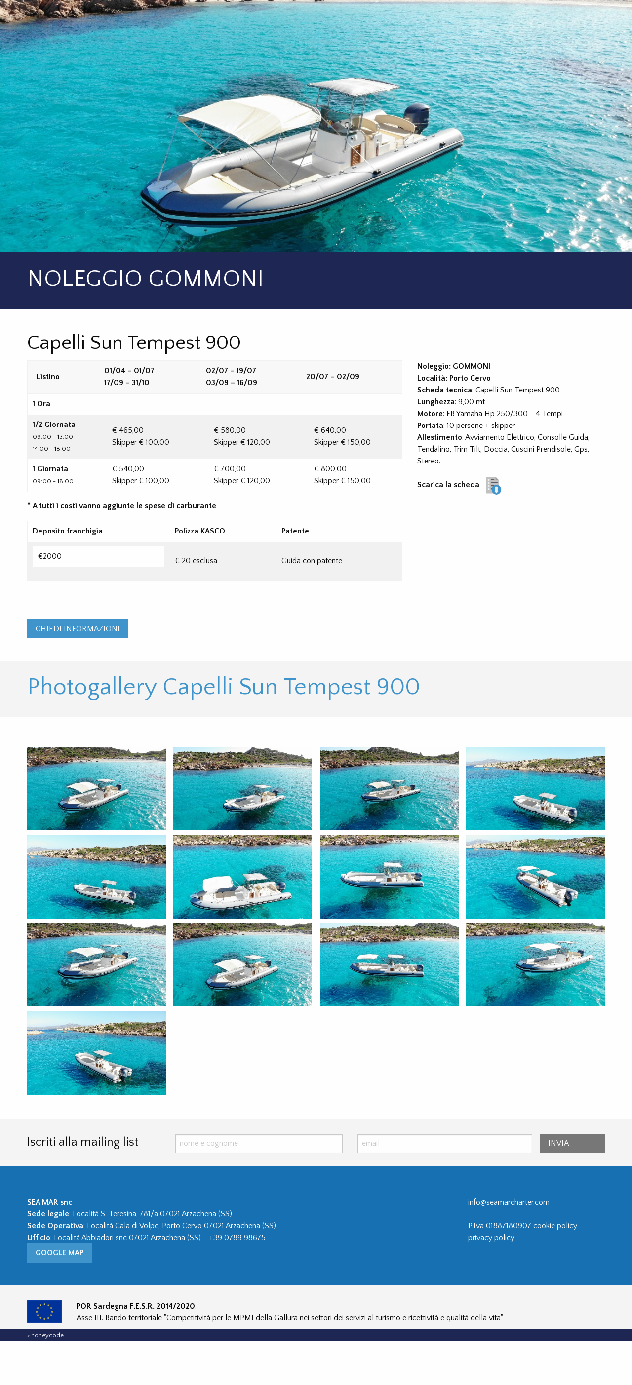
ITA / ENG (564, 22)
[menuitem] (213, 23)
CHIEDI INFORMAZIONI (78, 673)
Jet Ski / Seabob (358, 22)
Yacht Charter (272, 22)
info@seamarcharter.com (509, 1246)
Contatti (499, 22)
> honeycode (45, 1379)
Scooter (433, 22)
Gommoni (196, 22)
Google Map (59, 1297)
